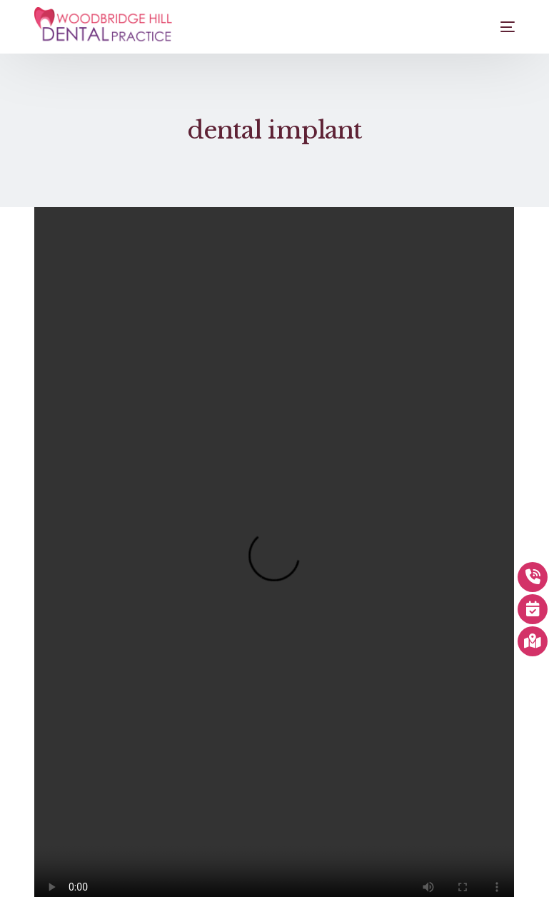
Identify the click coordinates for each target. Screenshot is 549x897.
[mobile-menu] (495, 26)
